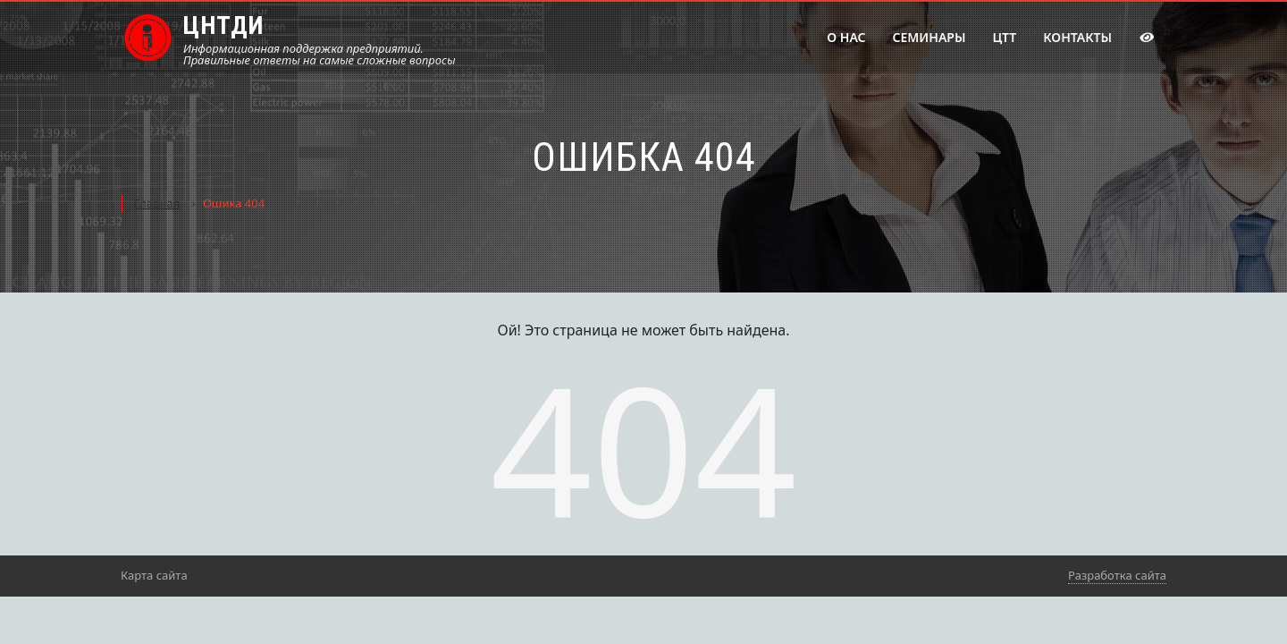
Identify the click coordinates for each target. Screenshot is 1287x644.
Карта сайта (154, 575)
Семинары (929, 37)
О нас (846, 37)
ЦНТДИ (223, 25)
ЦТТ (1004, 37)
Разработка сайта (1117, 575)
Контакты (1077, 37)
